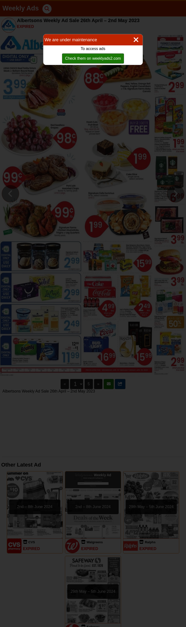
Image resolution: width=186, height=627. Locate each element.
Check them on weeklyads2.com (93, 58)
